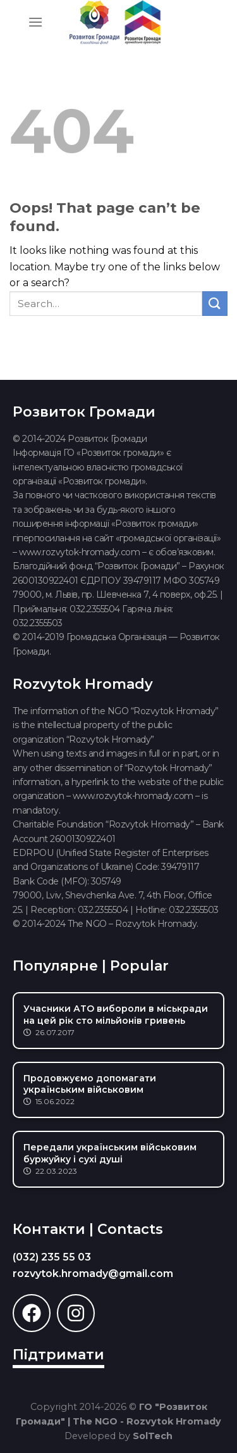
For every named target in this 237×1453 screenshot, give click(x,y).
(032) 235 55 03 (52, 1257)
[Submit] (215, 303)
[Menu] (35, 21)
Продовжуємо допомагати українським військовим (89, 1083)
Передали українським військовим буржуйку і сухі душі (110, 1153)
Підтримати (58, 1354)
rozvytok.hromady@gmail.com (93, 1273)
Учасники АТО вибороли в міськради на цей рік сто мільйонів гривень (115, 1014)
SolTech (153, 1436)
